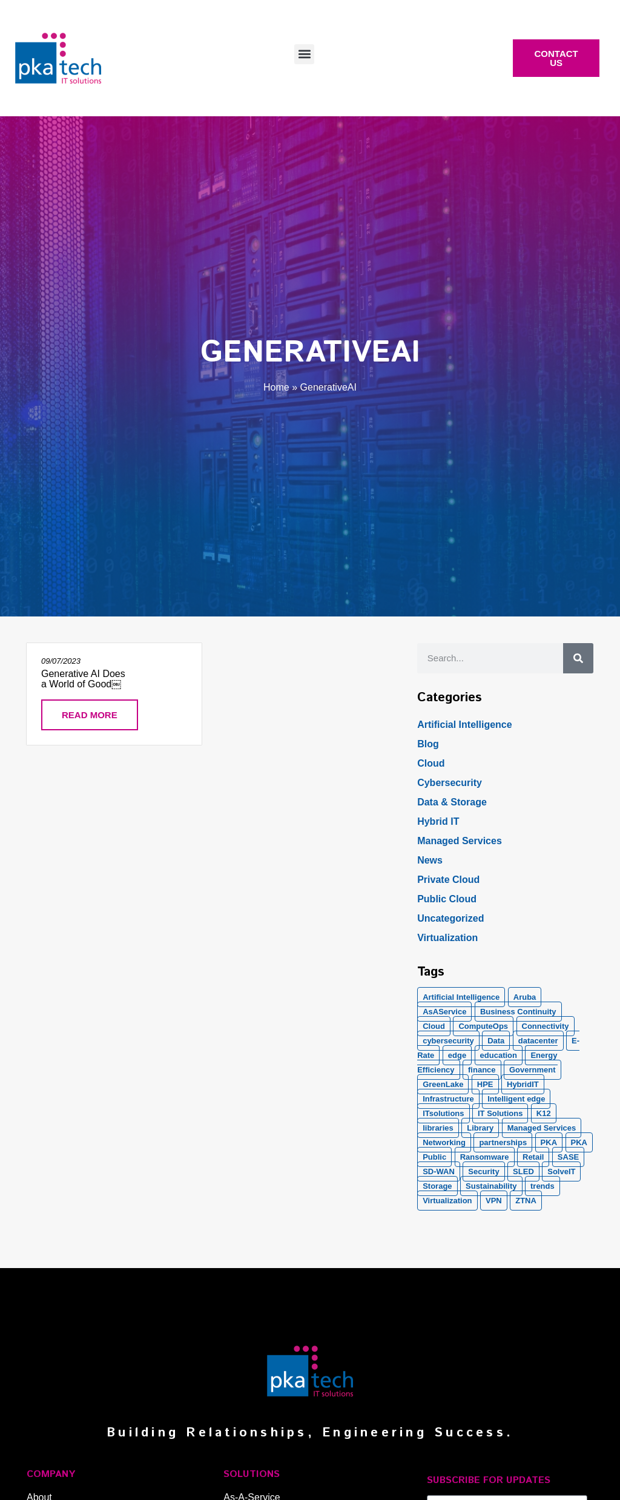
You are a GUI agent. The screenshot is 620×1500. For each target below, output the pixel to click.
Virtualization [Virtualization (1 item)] (447, 1200)
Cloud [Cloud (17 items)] (434, 1026)
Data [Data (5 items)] (495, 1040)
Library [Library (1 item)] (480, 1127)
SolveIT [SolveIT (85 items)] (561, 1171)
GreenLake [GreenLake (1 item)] (443, 1084)
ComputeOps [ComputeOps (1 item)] (483, 1026)
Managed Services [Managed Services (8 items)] (541, 1127)
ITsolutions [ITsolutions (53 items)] (443, 1113)
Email (439, 1490)
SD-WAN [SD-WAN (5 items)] (439, 1171)
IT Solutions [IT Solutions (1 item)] (500, 1113)
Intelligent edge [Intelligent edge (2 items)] (516, 1098)
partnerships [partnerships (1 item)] (503, 1142)
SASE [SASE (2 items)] (568, 1156)
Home (276, 387)
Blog (428, 744)
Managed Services (459, 841)
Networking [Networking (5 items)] (444, 1142)
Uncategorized (450, 918)
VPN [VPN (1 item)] (494, 1200)
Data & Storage (452, 802)
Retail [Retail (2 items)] (533, 1156)
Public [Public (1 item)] (434, 1156)
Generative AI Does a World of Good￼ (83, 679)
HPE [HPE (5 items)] (485, 1084)
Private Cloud (448, 879)
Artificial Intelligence (464, 724)
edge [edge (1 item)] (457, 1055)
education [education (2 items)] (498, 1055)
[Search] (578, 658)
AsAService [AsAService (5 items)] (444, 1011)
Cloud (430, 763)
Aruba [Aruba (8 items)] (524, 997)
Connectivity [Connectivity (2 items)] (545, 1026)
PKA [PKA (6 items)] (579, 1142)
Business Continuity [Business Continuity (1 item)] (518, 1011)
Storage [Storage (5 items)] (437, 1186)
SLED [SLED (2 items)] (523, 1171)
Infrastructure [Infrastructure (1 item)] (448, 1098)
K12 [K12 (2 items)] (543, 1113)
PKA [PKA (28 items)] (549, 1142)
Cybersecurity (449, 783)
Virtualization (447, 938)
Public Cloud (447, 899)
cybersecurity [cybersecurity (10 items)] (448, 1040)
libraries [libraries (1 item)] (438, 1127)
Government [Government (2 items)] (532, 1069)
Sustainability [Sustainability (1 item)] (491, 1186)
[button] (304, 54)
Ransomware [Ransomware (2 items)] (484, 1156)
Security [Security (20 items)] (483, 1171)
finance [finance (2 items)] (482, 1069)
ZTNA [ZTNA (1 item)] (525, 1200)
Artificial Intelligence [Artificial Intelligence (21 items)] (461, 997)
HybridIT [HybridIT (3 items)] (523, 1084)
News (430, 860)
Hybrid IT (438, 821)
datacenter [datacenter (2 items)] (538, 1040)
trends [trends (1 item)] (542, 1186)
